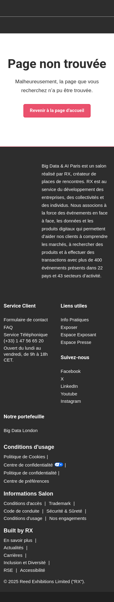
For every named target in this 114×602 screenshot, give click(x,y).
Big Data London (21, 430)
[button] (57, 110)
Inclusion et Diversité (25, 562)
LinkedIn (69, 386)
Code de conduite (22, 511)
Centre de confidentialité (33, 465)
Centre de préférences (26, 481)
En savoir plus (18, 540)
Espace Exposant (78, 334)
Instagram (71, 401)
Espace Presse (76, 342)
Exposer (69, 327)
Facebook (71, 371)
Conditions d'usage (23, 518)
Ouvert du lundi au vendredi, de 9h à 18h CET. (26, 353)
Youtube (69, 393)
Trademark (60, 503)
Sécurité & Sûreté (65, 511)
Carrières (14, 555)
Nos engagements (67, 518)
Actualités (14, 547)
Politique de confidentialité (30, 472)
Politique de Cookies (24, 456)
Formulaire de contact (26, 319)
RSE (9, 570)
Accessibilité (32, 570)
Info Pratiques (75, 319)
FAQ (8, 327)
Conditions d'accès (23, 503)
